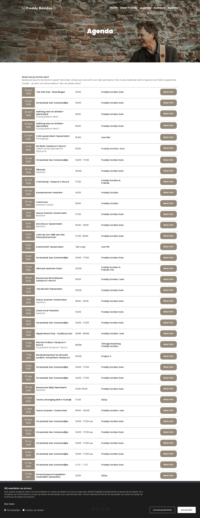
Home (114, 8)
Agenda (145, 8)
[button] (168, 92)
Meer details (9, 504)
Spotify (173, 8)
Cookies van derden (33, 510)
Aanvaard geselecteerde (162, 510)
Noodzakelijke (12, 510)
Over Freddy (128, 8)
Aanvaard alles (186, 510)
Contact (159, 8)
